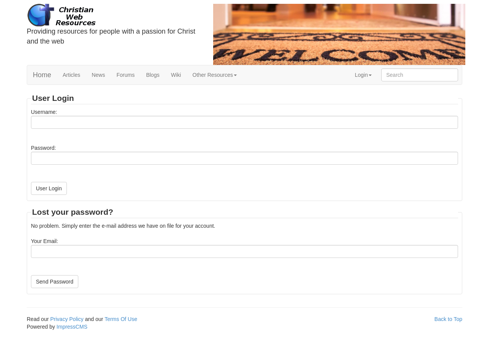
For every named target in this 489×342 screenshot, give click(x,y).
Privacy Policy (66, 319)
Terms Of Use (121, 319)
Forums (125, 75)
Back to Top (448, 319)
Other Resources (215, 75)
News (98, 75)
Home (42, 75)
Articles (71, 75)
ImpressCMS (72, 327)
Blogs (152, 75)
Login (363, 75)
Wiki (176, 75)
